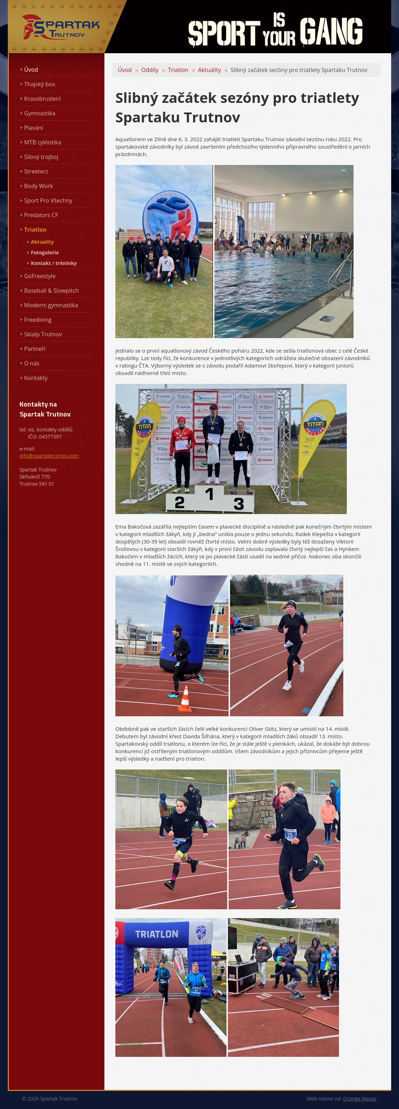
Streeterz (36, 171)
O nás (31, 363)
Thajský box (39, 84)
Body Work (38, 186)
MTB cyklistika (42, 142)
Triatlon (35, 229)
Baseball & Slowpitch (51, 290)
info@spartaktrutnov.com (49, 455)
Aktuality (42, 241)
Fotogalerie (45, 252)
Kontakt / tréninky (54, 263)
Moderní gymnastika (51, 305)
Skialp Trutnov (43, 334)
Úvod (31, 69)
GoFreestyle (39, 276)
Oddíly (149, 70)
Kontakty (36, 378)
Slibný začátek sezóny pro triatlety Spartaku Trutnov (298, 70)
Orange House (359, 1098)
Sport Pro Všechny (48, 200)
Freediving (37, 320)
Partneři (34, 349)
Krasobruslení (42, 99)
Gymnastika (39, 113)
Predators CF (41, 215)
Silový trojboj (41, 157)
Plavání (33, 128)
